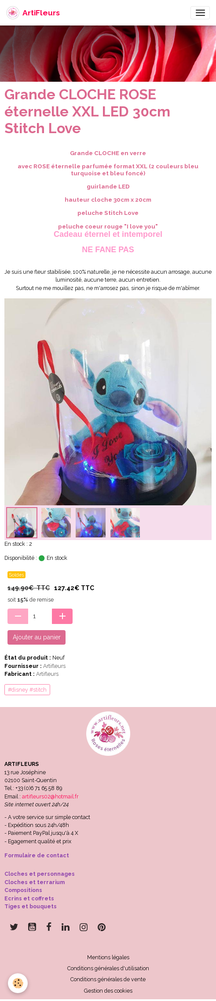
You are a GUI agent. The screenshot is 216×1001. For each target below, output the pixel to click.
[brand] (33, 12)
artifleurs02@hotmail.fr (50, 796)
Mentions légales (108, 957)
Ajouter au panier (37, 637)
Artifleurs (54, 666)
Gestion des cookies (108, 990)
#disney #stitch (27, 689)
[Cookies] (18, 983)
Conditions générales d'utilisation (108, 968)
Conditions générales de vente (108, 979)
